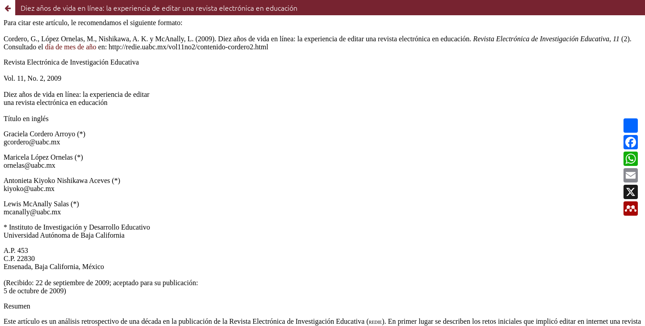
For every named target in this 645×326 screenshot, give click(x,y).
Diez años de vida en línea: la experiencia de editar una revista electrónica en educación (159, 8)
